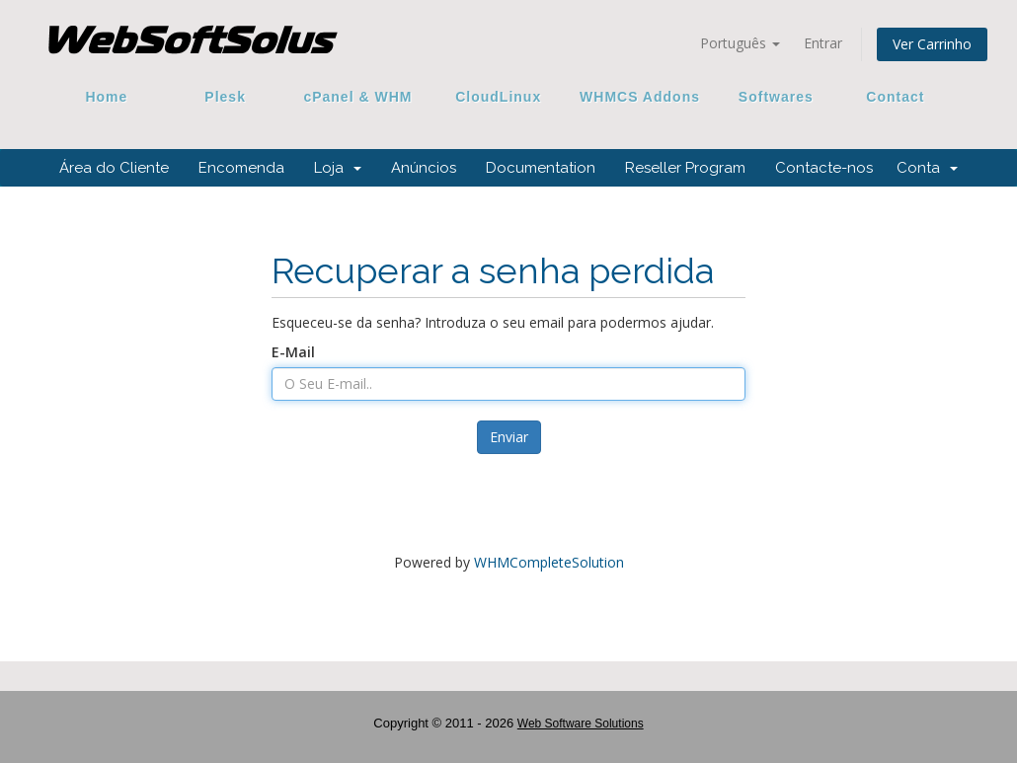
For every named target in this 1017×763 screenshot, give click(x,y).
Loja (337, 168)
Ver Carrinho (932, 44)
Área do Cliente (114, 168)
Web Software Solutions (580, 723)
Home (106, 97)
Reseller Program (685, 168)
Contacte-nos (824, 168)
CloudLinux (498, 97)
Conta (927, 168)
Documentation (540, 168)
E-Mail (293, 352)
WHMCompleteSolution (549, 562)
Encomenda (241, 168)
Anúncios (423, 168)
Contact (888, 97)
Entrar (823, 43)
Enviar (509, 436)
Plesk (226, 97)
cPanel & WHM (358, 97)
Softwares (776, 97)
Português (740, 43)
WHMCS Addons (640, 97)
